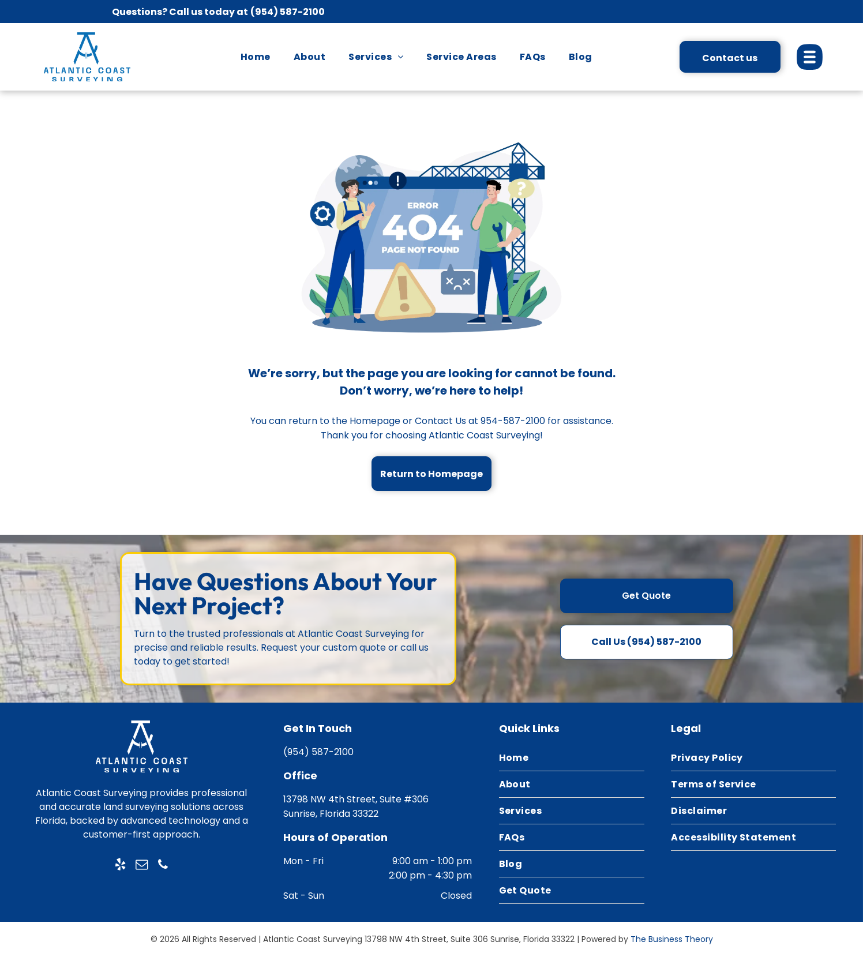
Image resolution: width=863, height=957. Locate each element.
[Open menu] (809, 57)
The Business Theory (672, 939)
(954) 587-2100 (287, 11)
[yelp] (120, 866)
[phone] (162, 866)
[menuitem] (255, 57)
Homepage (375, 420)
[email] (141, 866)
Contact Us (440, 420)
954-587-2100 (513, 420)
